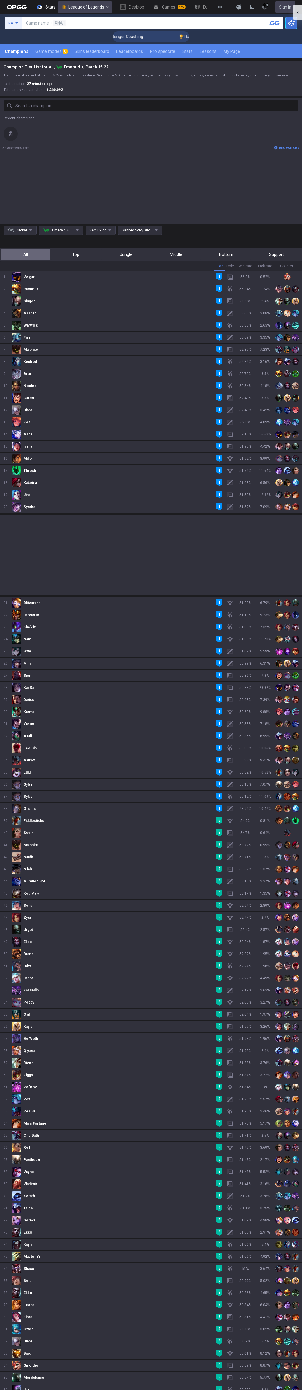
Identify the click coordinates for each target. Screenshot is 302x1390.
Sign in (285, 7)
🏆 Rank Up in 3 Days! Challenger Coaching (147, 36)
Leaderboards (129, 51)
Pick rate (265, 266)
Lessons (208, 51)
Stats (187, 51)
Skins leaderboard (92, 51)
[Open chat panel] (297, 106)
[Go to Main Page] (17, 7)
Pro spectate (162, 51)
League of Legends (85, 7)
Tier (219, 266)
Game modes (51, 51)
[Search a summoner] (274, 23)
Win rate (245, 266)
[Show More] (239, 7)
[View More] (220, 7)
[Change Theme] (252, 7)
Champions (16, 51)
